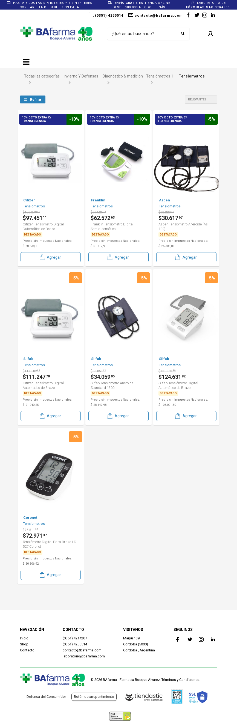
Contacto (27, 650)
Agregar (50, 257)
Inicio (24, 638)
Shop (24, 644)
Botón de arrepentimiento (94, 697)
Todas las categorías (42, 76)
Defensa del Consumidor (46, 697)
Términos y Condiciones (180, 680)
